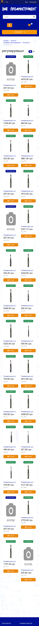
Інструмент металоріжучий (11, 42)
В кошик (10, 95)
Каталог (20, 32)
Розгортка (26, 42)
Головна (6, 40)
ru (7, 2)
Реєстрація (32, 2)
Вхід (26, 2)
